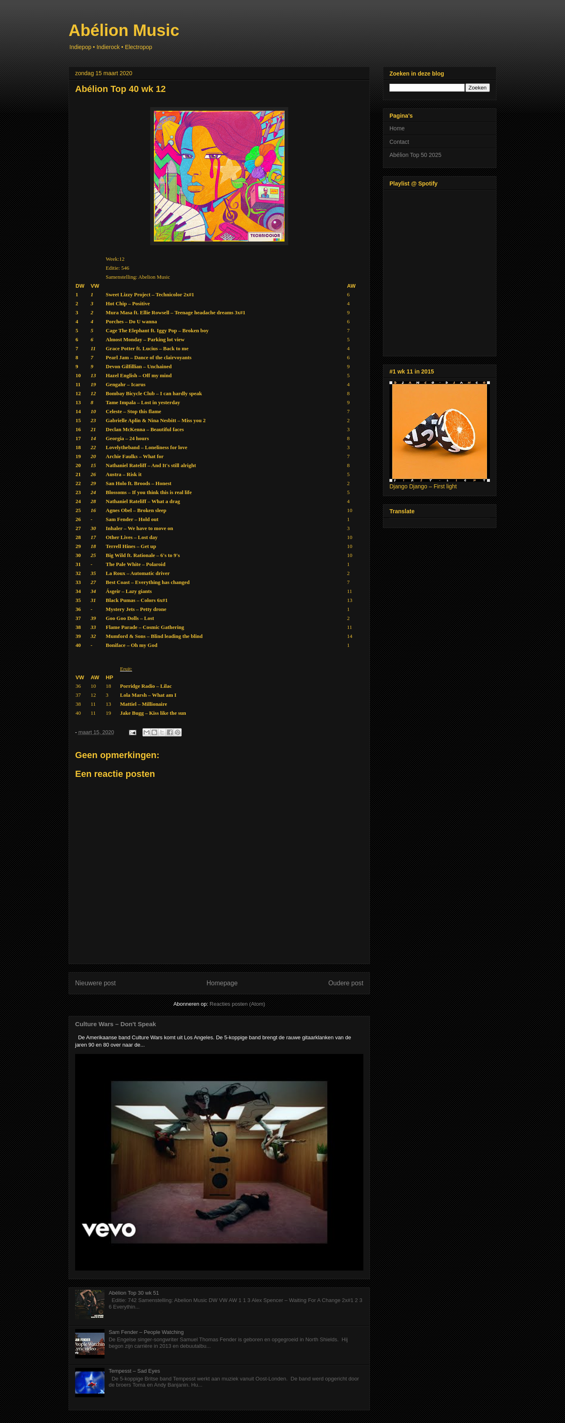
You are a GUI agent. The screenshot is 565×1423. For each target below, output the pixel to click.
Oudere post (345, 983)
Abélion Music (124, 30)
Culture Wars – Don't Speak (115, 1023)
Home (397, 128)
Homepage (222, 983)
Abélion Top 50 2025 (415, 155)
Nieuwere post (95, 983)
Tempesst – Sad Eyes (134, 1371)
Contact (399, 142)
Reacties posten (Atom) (237, 1004)
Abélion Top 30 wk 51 (134, 1293)
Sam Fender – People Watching (146, 1332)
